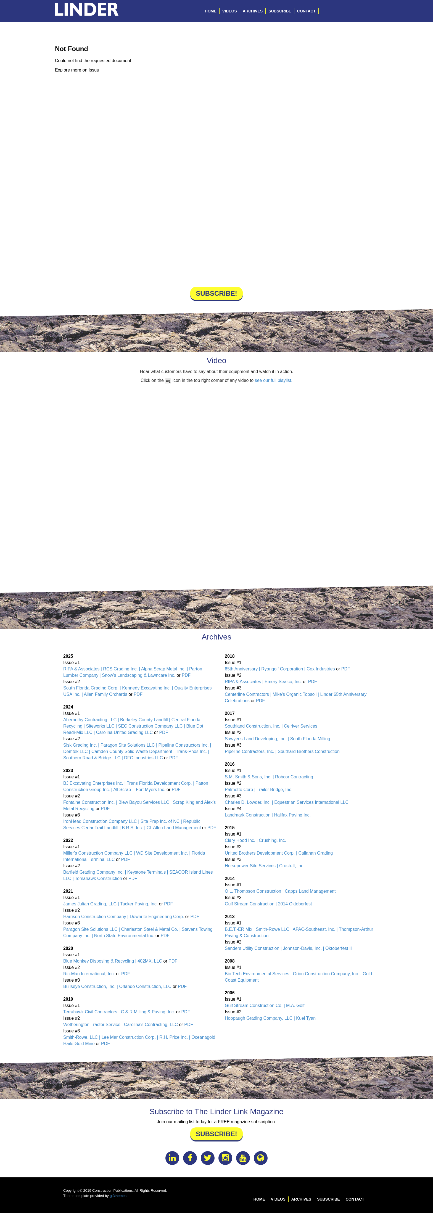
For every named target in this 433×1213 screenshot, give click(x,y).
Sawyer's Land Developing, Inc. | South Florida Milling (277, 738)
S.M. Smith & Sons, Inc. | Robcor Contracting (269, 777)
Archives (253, 11)
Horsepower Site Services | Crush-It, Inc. (265, 865)
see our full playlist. (273, 380)
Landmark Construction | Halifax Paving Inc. (268, 815)
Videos (229, 11)
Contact (306, 11)
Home (210, 11)
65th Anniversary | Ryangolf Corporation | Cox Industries (280, 669)
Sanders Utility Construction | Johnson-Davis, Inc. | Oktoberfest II (288, 948)
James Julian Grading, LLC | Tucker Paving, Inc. (110, 904)
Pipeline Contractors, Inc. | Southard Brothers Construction (282, 751)
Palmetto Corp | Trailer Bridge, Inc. (258, 789)
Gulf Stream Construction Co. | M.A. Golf (265, 1005)
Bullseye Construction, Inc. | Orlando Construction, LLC (117, 986)
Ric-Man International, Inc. (89, 973)
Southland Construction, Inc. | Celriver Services (271, 726)
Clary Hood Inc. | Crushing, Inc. (255, 840)
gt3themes (118, 1196)
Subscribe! (216, 293)
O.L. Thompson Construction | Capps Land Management (280, 891)
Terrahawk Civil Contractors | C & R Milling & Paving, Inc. (119, 1011)
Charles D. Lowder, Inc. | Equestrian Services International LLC (286, 802)
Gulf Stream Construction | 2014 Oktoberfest (268, 904)
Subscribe (279, 11)
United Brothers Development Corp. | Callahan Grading (279, 853)
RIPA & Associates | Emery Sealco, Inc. (263, 681)
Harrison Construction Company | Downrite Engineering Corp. (123, 916)
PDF (186, 675)
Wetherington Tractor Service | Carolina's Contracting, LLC (120, 1024)
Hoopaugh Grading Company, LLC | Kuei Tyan (270, 1018)
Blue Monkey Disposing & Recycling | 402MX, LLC (112, 961)
